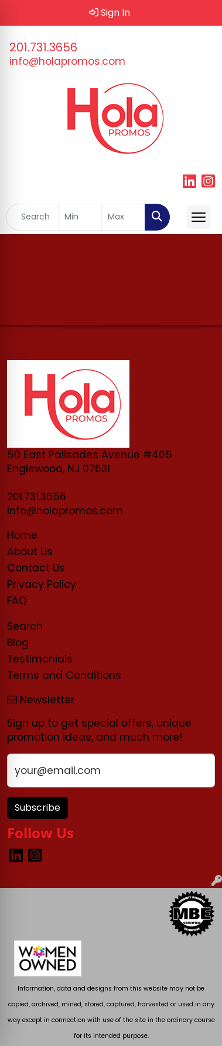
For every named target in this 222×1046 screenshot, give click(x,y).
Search (25, 626)
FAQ (17, 601)
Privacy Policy (41, 584)
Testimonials (40, 659)
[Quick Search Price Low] (80, 217)
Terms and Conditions (64, 675)
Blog (18, 643)
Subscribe (37, 807)
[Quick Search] (32, 217)
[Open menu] (198, 217)
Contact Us (36, 568)
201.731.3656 (43, 47)
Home (22, 535)
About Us (30, 552)
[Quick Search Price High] (123, 217)
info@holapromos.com (67, 61)
